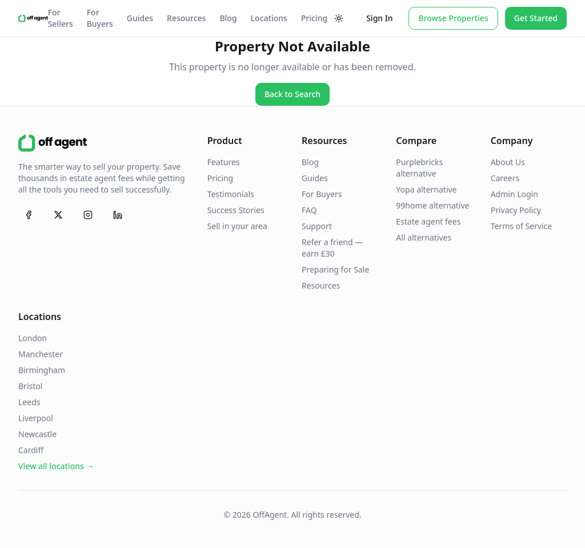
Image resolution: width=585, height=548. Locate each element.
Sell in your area (237, 226)
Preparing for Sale (335, 269)
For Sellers (60, 18)
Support (317, 226)
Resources (186, 18)
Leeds (29, 402)
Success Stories (236, 210)
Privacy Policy (516, 210)
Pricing (314, 18)
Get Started (536, 18)
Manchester (40, 354)
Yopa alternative (426, 189)
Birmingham (41, 370)
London (32, 338)
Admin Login (514, 194)
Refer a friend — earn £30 (332, 248)
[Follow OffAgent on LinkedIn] (117, 215)
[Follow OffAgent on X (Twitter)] (58, 215)
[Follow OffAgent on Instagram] (88, 215)
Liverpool (35, 418)
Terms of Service (521, 226)
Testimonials (230, 194)
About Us (508, 162)
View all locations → (56, 466)
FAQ (309, 210)
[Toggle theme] (338, 18)
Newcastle (37, 434)
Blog (228, 18)
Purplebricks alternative (419, 168)
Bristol (30, 386)
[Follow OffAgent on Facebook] (28, 215)
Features (223, 162)
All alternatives (423, 237)
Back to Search (292, 94)
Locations (269, 18)
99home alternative (432, 205)
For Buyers (100, 18)
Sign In (379, 18)
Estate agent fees (428, 221)
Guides (140, 18)
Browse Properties (453, 18)
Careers (505, 178)
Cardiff (30, 450)
